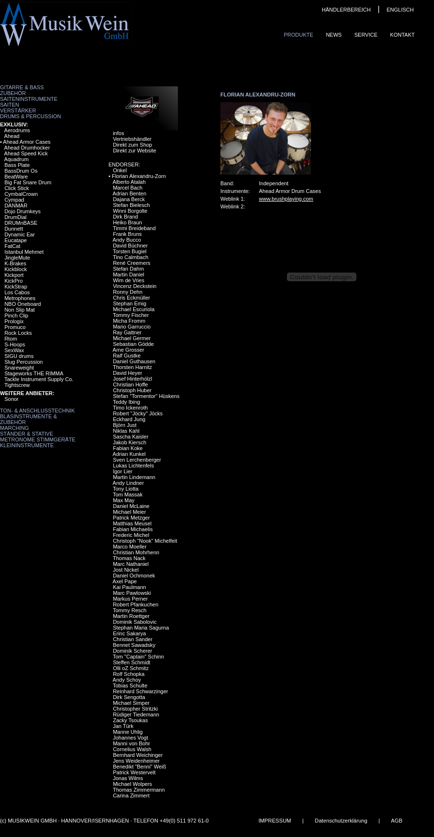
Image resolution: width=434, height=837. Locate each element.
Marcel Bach (127, 188)
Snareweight (19, 367)
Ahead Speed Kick (26, 153)
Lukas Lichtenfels (133, 465)
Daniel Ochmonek (134, 575)
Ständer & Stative (26, 434)
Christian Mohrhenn (136, 552)
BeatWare (16, 176)
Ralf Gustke (126, 355)
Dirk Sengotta (129, 697)
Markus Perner (130, 599)
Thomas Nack (129, 558)
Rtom (10, 339)
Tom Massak (128, 494)
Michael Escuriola (133, 309)
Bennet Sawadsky (134, 645)
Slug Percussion (23, 362)
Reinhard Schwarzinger (140, 691)
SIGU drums (19, 356)
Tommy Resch (130, 610)
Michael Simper (131, 703)
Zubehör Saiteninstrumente (28, 96)
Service (366, 35)
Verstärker (18, 110)
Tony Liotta (125, 489)
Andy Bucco (127, 240)
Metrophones (19, 298)
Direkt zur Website (134, 150)
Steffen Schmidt (131, 662)
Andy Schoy (127, 680)
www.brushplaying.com (286, 199)
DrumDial (15, 217)
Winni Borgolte (130, 211)
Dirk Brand (125, 217)
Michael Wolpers (132, 784)
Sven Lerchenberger (137, 460)
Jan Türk (123, 726)
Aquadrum (16, 159)
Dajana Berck (129, 199)
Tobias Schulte (130, 685)
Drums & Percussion (30, 116)
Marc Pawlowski (132, 593)
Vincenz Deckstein (134, 286)
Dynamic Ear (19, 234)
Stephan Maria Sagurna (141, 628)
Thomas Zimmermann (139, 790)
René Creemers (131, 263)
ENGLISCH (400, 10)
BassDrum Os (20, 171)
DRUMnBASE (20, 223)
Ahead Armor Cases (26, 142)
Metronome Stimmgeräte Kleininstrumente (37, 442)
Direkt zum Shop (132, 145)
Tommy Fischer (131, 315)
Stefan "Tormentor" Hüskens (146, 396)
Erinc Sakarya (129, 633)
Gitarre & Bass (22, 87)
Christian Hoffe (130, 384)
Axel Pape (125, 581)
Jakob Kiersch (129, 442)
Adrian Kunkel (129, 454)
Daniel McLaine (131, 506)
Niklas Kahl (126, 431)
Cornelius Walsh (132, 749)
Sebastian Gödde (133, 344)
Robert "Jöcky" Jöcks (138, 413)
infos (118, 133)
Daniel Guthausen (134, 361)
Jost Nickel (125, 570)
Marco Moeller (130, 546)
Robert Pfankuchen (135, 604)
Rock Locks (18, 333)
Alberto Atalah (129, 182)
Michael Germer (131, 338)
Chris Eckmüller (131, 298)
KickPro (13, 281)
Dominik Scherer (132, 651)
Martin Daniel (128, 274)
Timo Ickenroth (130, 408)
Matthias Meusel (132, 523)
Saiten (9, 105)
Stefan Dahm (128, 269)
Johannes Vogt (130, 738)
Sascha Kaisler (130, 436)
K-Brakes (15, 263)
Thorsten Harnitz (132, 367)
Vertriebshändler (132, 139)
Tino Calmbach (131, 257)
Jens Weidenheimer (136, 761)
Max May (124, 500)
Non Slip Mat (19, 310)
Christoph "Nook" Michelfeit (145, 541)
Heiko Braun (127, 222)
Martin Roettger (131, 616)
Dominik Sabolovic (134, 622)
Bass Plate (17, 165)
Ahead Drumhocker (27, 148)
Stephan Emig (129, 303)
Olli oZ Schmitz (131, 668)
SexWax (14, 350)
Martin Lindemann (134, 477)
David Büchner (130, 245)
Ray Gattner (127, 332)
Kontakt (402, 35)
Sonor (11, 399)
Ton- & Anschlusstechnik (37, 410)
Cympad (14, 200)
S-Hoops (14, 344)
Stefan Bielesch (131, 205)
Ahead (12, 136)
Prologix (14, 321)
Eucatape (15, 240)
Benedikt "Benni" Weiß (139, 766)
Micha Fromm (129, 321)
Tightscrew (17, 385)
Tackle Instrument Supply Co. (38, 379)
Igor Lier (122, 471)
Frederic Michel (131, 535)
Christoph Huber (132, 390)
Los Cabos (17, 292)
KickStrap (15, 286)
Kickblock (15, 269)
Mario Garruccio (131, 326)
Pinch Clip (16, 315)
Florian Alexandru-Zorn (139, 176)
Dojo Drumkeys (22, 211)
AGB (397, 820)
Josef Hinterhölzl (132, 379)
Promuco (15, 327)
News (334, 35)
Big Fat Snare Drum (27, 182)
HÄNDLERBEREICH (346, 10)
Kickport (14, 275)
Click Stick (16, 188)
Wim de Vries (128, 280)
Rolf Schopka (128, 674)
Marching (14, 428)
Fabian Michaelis (133, 529)
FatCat (12, 246)
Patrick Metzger (131, 518)
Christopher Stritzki (135, 709)
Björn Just (124, 425)
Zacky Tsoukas (130, 720)
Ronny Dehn (127, 292)
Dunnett (13, 229)
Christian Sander (132, 639)
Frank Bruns (127, 234)
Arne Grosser (128, 350)
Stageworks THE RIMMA (33, 373)
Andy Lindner (128, 483)
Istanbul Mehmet (23, 252)
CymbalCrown (21, 194)
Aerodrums (17, 130)
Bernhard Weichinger (138, 755)
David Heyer (127, 373)
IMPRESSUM (274, 820)
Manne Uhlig (128, 732)
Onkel (120, 170)
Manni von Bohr (131, 743)
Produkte (298, 35)
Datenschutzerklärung (341, 820)
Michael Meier (129, 512)
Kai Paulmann (129, 587)
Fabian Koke (128, 448)
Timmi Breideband (134, 228)
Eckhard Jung (129, 419)
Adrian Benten (130, 193)
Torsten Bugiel (130, 251)
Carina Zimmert (131, 795)
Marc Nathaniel (131, 564)
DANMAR (15, 205)
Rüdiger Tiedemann (136, 714)
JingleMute (17, 258)
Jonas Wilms (128, 778)
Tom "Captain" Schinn (138, 656)
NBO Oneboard (22, 304)
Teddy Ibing (126, 402)
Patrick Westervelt (134, 772)
